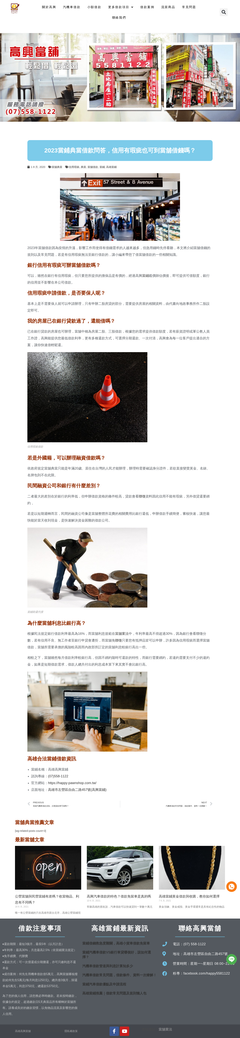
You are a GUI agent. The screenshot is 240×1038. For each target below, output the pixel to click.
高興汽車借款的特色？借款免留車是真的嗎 (119, 896)
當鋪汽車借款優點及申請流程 (104, 984)
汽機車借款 (72, 7)
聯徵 (142, 496)
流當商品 (168, 7)
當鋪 (102, 166)
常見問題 (189, 7)
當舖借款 (93, 166)
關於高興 (49, 7)
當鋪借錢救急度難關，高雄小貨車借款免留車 (116, 943)
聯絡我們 (119, 17)
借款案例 (147, 7)
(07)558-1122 (58, 776)
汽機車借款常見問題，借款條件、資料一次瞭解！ (119, 975)
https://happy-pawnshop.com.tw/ (72, 783)
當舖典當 (57, 166)
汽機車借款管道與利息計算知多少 (107, 966)
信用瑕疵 (74, 166)
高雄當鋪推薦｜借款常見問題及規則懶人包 (114, 993)
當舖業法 (122, 634)
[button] (224, 12)
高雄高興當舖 (23, 1031)
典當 (83, 166)
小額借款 (94, 7)
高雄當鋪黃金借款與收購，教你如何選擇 (189, 896)
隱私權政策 (71, 1031)
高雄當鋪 (111, 166)
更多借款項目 (121, 7)
